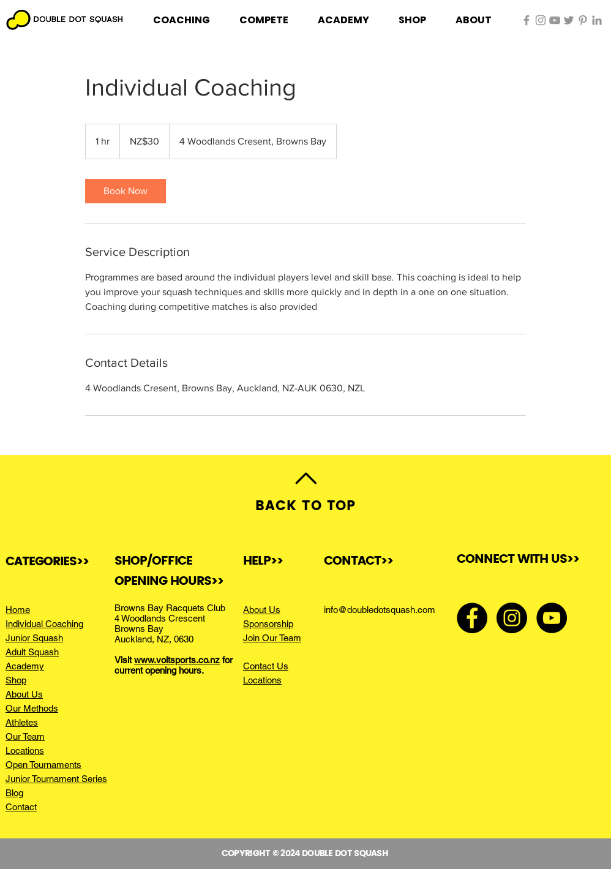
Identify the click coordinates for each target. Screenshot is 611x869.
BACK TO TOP (305, 506)
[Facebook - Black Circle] (472, 618)
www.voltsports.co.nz (177, 660)
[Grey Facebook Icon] (526, 20)
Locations (25, 750)
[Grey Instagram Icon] (540, 20)
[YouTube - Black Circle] (551, 618)
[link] (125, 191)
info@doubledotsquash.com (379, 609)
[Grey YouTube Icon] (554, 20)
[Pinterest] (583, 20)
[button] (181, 20)
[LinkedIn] (597, 20)
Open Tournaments (43, 764)
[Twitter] (568, 20)
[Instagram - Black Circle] (512, 618)
